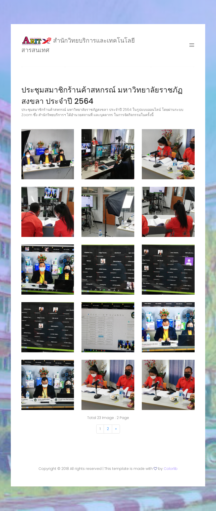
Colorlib (171, 470)
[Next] (116, 431)
